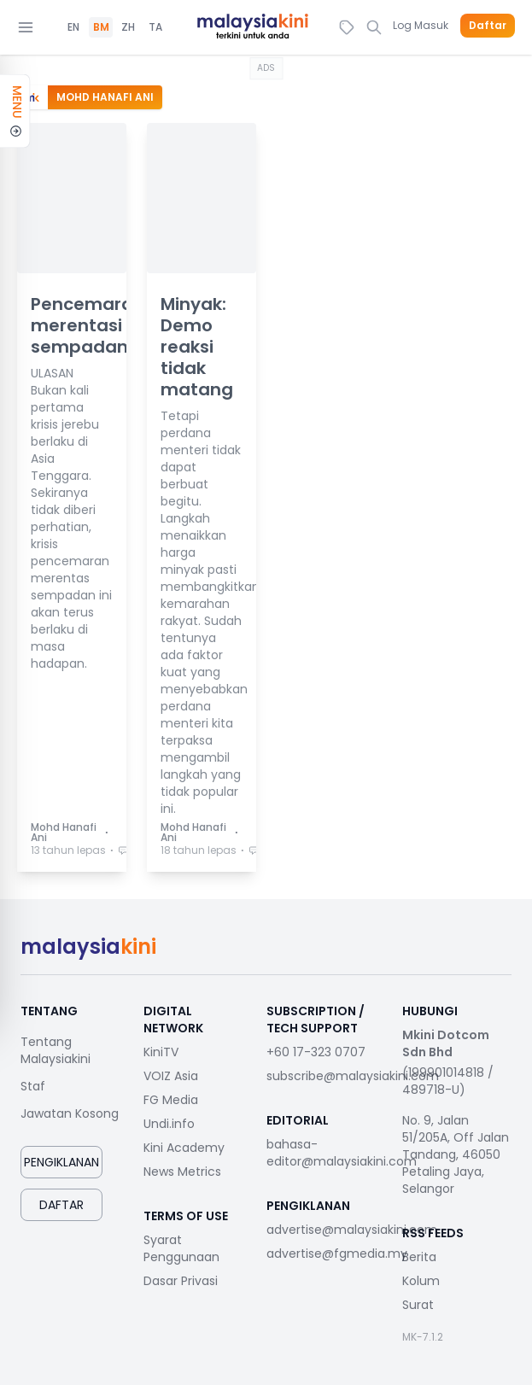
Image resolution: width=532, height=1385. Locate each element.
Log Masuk (420, 25)
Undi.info (169, 1123)
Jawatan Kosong (69, 1113)
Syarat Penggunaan (181, 1248)
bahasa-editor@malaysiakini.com (341, 1153)
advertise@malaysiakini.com (351, 1229)
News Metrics (182, 1171)
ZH (128, 27)
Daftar (487, 25)
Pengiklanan (61, 1162)
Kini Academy (184, 1147)
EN (73, 27)
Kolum (421, 1280)
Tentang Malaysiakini (55, 1050)
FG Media (170, 1099)
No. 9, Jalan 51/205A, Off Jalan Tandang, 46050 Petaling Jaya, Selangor (455, 1154)
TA (155, 27)
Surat (418, 1304)
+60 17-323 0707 (315, 1052)
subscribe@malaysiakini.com (352, 1075)
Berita (419, 1256)
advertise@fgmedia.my (336, 1253)
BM (101, 27)
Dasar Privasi (180, 1280)
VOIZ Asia (170, 1075)
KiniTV (160, 1052)
